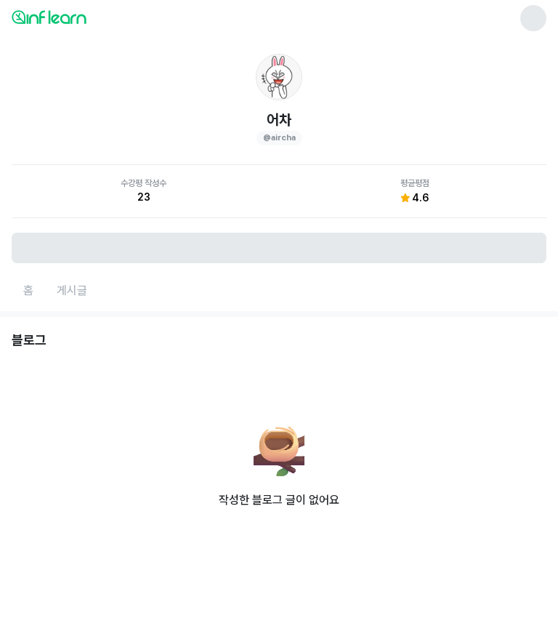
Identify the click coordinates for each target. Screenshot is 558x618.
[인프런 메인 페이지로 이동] (84, 16)
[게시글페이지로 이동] (72, 291)
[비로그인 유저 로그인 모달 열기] (279, 248)
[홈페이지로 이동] (28, 291)
